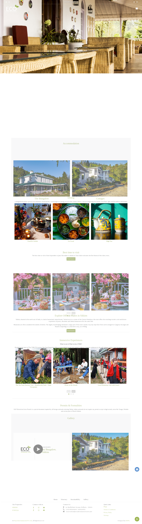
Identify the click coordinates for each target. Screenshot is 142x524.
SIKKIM (67, 2)
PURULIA (74, 2)
